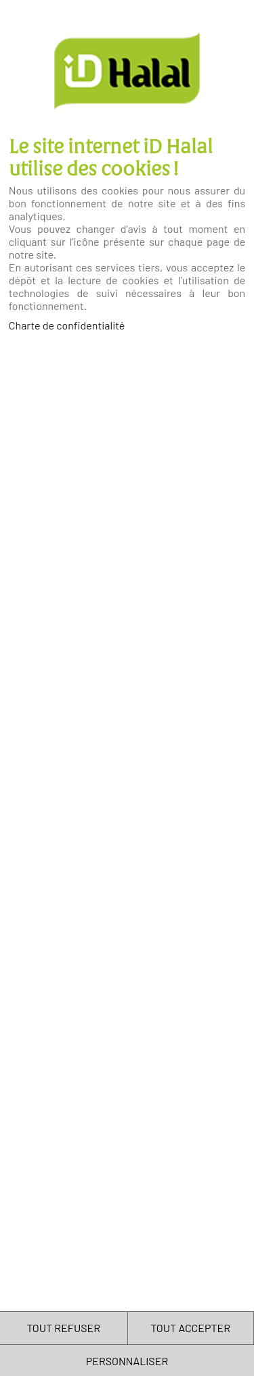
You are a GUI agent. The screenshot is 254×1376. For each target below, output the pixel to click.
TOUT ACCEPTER (190, 1327)
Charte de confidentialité (67, 325)
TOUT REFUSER (63, 1327)
